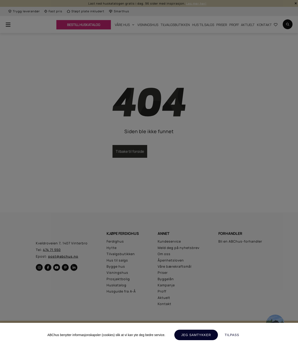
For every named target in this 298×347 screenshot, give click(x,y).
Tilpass (232, 335)
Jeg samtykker (196, 335)
